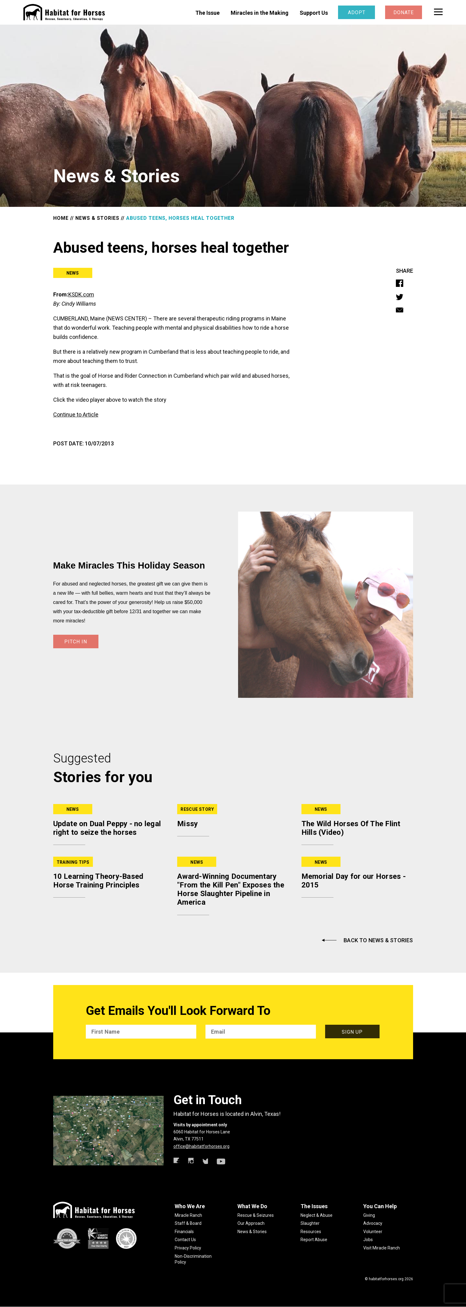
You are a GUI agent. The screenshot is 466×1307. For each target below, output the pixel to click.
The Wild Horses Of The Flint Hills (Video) (350, 828)
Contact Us (185, 1239)
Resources (311, 1231)
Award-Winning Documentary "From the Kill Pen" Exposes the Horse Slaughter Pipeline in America (230, 889)
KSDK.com (81, 294)
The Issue (207, 13)
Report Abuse (314, 1239)
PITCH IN (75, 642)
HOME (61, 218)
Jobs (368, 1239)
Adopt (356, 12)
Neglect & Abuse (317, 1215)
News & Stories (252, 1231)
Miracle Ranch (188, 1215)
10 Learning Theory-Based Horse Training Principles (98, 880)
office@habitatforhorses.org (201, 1146)
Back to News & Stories (378, 940)
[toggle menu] (438, 12)
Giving (369, 1215)
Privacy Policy (188, 1247)
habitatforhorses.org (386, 1279)
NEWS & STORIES (97, 218)
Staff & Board (188, 1223)
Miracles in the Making (260, 13)
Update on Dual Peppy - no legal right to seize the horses (107, 828)
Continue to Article (75, 414)
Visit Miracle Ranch (381, 1247)
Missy (187, 823)
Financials (184, 1231)
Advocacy (372, 1223)
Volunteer (372, 1231)
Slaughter (310, 1223)
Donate (403, 12)
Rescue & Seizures (255, 1215)
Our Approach (251, 1223)
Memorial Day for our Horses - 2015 (353, 880)
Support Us (314, 13)
